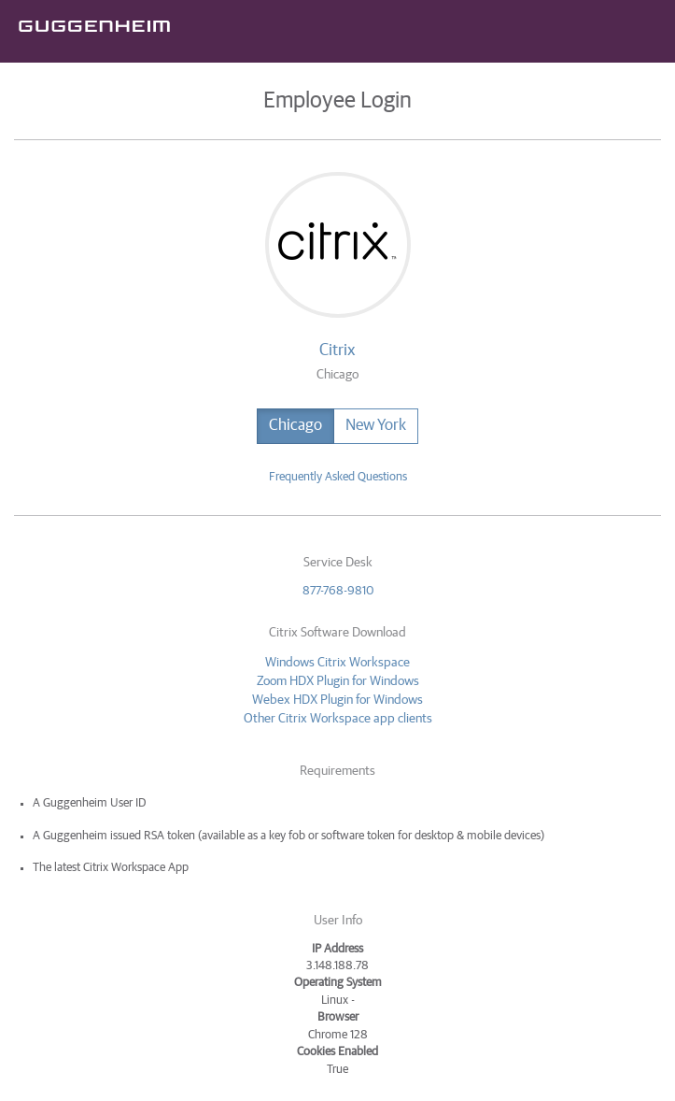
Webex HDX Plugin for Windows (337, 700)
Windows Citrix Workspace (337, 662)
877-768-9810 (337, 591)
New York (375, 426)
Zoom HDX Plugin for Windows (338, 681)
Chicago (295, 426)
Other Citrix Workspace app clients (338, 718)
